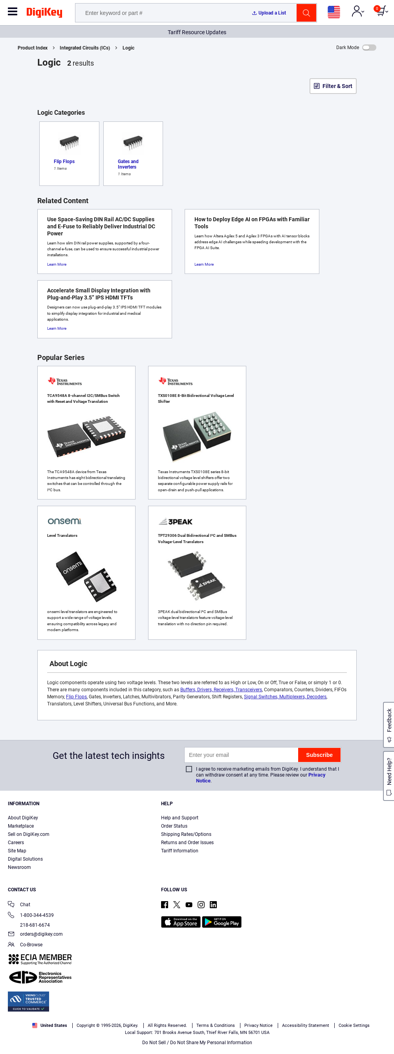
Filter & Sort (337, 86)
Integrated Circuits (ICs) (85, 48)
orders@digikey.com (35, 934)
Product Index (33, 48)
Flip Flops (76, 697)
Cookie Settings (354, 1025)
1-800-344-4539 (31, 916)
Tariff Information (179, 851)
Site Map (17, 851)
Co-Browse (25, 945)
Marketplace (21, 826)
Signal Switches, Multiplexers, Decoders (285, 697)
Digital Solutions (25, 859)
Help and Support (179, 818)
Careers (16, 842)
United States (49, 1025)
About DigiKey (23, 818)
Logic (128, 48)
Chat (19, 905)
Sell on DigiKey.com (28, 834)
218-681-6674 (29, 925)
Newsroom (19, 867)
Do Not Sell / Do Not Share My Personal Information (197, 1042)
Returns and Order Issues (187, 842)
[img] (44, 14)
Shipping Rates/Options (186, 834)
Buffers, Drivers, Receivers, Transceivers (221, 689)
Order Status (174, 826)
